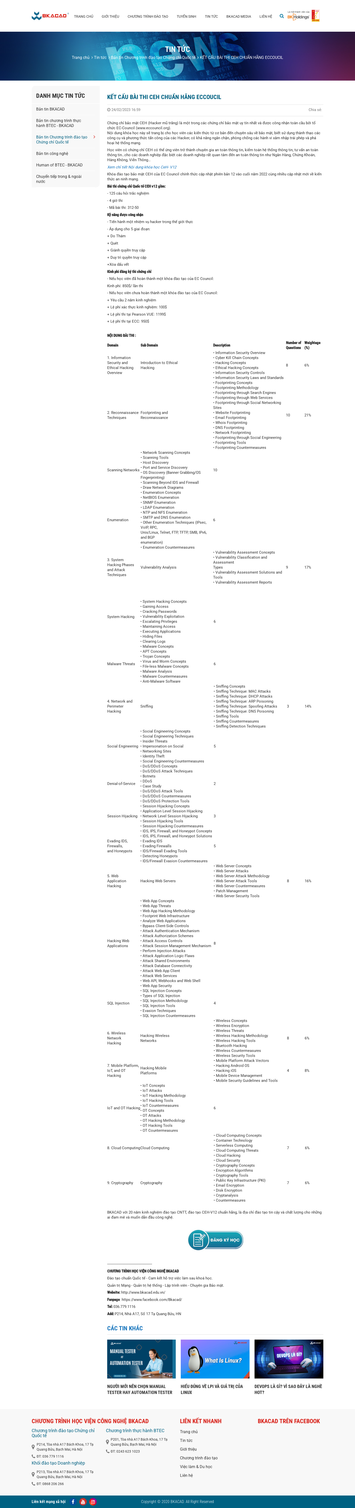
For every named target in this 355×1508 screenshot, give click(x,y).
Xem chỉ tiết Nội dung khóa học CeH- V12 (141, 167)
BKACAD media (238, 16)
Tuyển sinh (186, 16)
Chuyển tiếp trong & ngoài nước (59, 179)
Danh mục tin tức (60, 95)
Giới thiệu (110, 16)
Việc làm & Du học (196, 1466)
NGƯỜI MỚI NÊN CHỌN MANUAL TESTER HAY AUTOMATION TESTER (139, 1389)
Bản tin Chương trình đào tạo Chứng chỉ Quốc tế (151, 57)
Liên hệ (266, 16)
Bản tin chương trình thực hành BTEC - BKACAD (58, 123)
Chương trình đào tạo (148, 16)
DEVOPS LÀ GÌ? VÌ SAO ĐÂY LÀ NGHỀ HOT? (288, 1389)
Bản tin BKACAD (50, 109)
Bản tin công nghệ (52, 153)
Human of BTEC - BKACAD (59, 165)
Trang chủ (83, 16)
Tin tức (211, 16)
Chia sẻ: (315, 110)
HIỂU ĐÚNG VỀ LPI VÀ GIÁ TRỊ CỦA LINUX (212, 1389)
